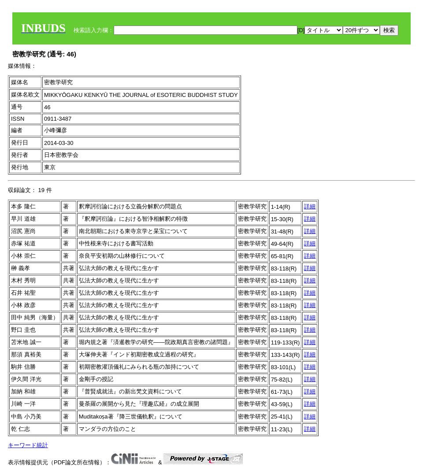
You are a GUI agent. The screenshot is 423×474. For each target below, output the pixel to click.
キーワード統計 (28, 445)
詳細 (309, 206)
